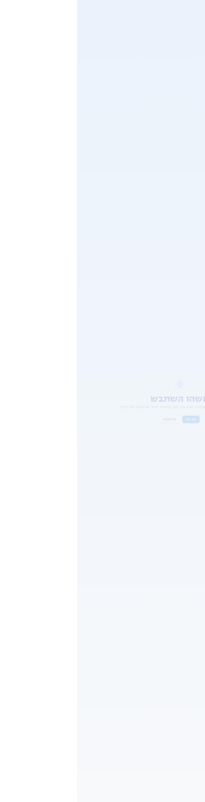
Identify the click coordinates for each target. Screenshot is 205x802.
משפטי (198, 21)
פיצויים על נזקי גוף (181, 544)
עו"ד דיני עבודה (192, 693)
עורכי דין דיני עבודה (189, 663)
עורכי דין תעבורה (191, 657)
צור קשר (15, 36)
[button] (165, 497)
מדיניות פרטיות (192, 744)
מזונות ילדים (128, 698)
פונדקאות (130, 678)
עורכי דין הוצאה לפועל (187, 673)
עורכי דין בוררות (192, 683)
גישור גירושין (128, 673)
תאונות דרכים (63, 652)
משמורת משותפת (125, 708)
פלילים (75, 113)
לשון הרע (65, 657)
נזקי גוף (66, 693)
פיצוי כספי (156, 532)
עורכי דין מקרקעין (190, 688)
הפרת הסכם (186, 532)
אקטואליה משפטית (68, 210)
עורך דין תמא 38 (191, 703)
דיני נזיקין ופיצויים (182, 556)
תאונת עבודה (63, 688)
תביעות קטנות (124, 532)
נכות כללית (64, 663)
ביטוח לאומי (64, 683)
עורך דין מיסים (193, 698)
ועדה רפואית (63, 673)
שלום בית (130, 683)
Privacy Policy (117, 795)
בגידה (133, 668)
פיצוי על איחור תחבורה (160, 21)
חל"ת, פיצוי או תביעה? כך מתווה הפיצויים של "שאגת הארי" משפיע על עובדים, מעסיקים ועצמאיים (46, 319)
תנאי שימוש (194, 731)
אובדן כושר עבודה (60, 668)
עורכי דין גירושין (192, 652)
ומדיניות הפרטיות (91, 616)
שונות (184, 21)
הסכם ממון (129, 652)
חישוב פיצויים (63, 678)
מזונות (133, 657)
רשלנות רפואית (61, 698)
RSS (199, 725)
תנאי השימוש (116, 616)
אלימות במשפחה (125, 693)
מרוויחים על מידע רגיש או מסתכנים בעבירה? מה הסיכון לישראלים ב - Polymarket (48, 223)
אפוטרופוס (130, 688)
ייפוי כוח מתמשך (191, 712)
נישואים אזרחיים (126, 703)
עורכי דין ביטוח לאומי (188, 678)
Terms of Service (140, 795)
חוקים (199, 737)
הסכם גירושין (128, 663)
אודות (199, 719)
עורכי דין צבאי (193, 668)
